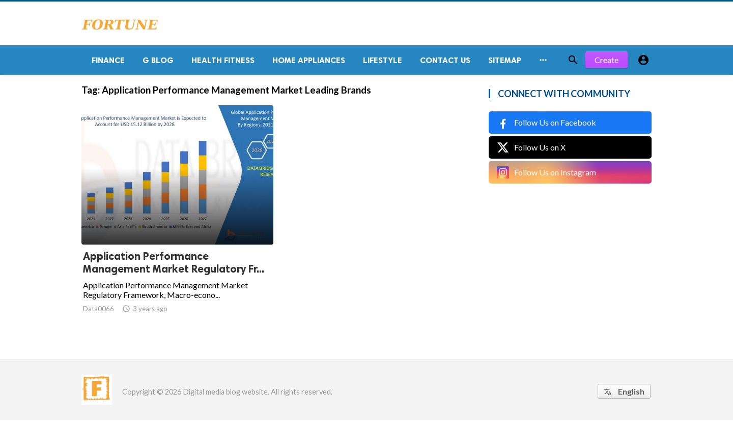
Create (606, 61)
